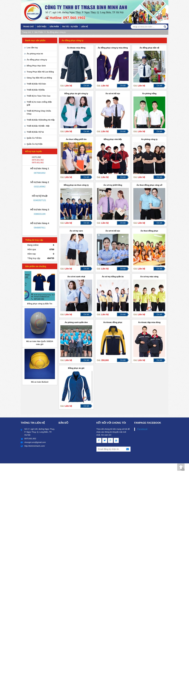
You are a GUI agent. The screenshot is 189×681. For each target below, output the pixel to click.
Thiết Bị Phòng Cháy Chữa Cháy (39, 112)
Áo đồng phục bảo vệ (149, 48)
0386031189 (39, 214)
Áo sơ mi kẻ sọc (112, 93)
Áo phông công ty (149, 139)
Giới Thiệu (41, 27)
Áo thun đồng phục (149, 231)
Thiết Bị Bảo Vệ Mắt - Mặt (38, 126)
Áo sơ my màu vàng (149, 276)
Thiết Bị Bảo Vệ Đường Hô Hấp (41, 120)
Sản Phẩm (54, 27)
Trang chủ (28, 27)
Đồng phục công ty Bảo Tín (39, 304)
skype (45, 176)
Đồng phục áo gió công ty (76, 93)
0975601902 (39, 173)
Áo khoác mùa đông (76, 48)
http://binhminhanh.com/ (34, 446)
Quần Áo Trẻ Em (34, 138)
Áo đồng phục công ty (56, 32)
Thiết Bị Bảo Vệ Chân (36, 84)
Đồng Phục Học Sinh (36, 66)
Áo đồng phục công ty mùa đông (113, 48)
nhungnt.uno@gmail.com (35, 442)
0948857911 (39, 227)
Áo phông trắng (149, 93)
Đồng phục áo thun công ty (76, 185)
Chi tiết (86, 86)
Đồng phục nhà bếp (113, 139)
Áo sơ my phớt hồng (113, 185)
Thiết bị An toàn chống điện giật (39, 103)
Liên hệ (84, 27)
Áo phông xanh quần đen (76, 322)
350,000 (105, 360)
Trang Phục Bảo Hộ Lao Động (40, 72)
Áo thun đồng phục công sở (149, 185)
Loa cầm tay (32, 47)
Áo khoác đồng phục (112, 322)
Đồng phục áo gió (76, 368)
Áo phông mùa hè (35, 54)
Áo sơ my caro (76, 231)
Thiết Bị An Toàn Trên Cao (38, 96)
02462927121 (39, 200)
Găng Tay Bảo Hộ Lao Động (39, 78)
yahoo (34, 176)
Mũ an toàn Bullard (39, 382)
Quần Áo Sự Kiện (35, 144)
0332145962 (39, 186)
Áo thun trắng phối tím (76, 139)
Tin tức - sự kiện (70, 27)
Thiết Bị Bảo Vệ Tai (35, 132)
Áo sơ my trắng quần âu (113, 276)
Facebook (142, 429)
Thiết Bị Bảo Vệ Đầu (36, 90)
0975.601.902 (38, 160)
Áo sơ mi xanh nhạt (76, 276)
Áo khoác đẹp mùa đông (149, 322)
